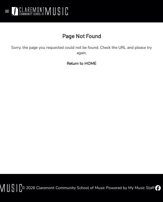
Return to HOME (81, 63)
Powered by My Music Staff (130, 187)
